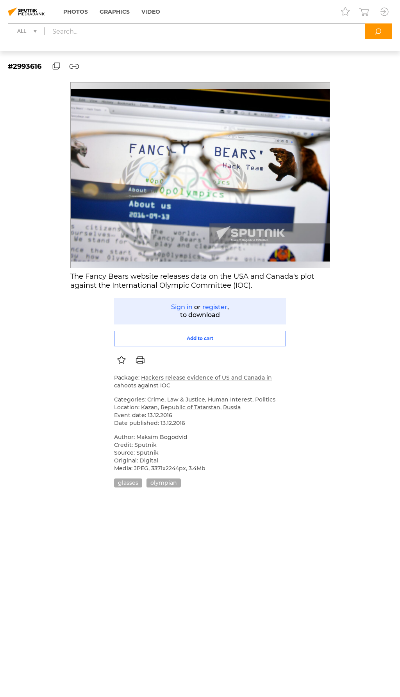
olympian (163, 482)
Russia (232, 407)
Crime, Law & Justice (176, 399)
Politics (265, 399)
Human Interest (230, 399)
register (214, 307)
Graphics (115, 11)
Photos (75, 11)
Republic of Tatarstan (190, 407)
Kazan (149, 407)
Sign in (182, 307)
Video (150, 11)
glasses (128, 482)
